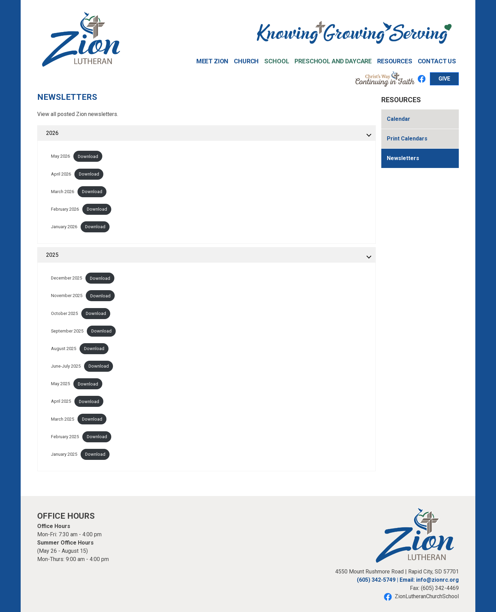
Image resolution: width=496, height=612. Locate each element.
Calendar (398, 119)
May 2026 (60, 156)
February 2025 (65, 436)
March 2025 (62, 419)
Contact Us (437, 61)
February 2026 (65, 209)
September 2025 (67, 331)
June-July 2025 (66, 366)
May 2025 (60, 384)
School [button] (276, 61)
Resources (401, 100)
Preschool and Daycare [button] (333, 61)
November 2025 (66, 295)
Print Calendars (407, 138)
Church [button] (246, 61)
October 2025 (64, 313)
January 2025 (64, 454)
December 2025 (66, 278)
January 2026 (64, 226)
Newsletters (403, 158)
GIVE (444, 78)
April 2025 (61, 401)
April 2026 (61, 174)
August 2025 (63, 348)
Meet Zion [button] (212, 61)
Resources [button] (394, 61)
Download (88, 156)
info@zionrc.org (437, 580)
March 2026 (62, 191)
